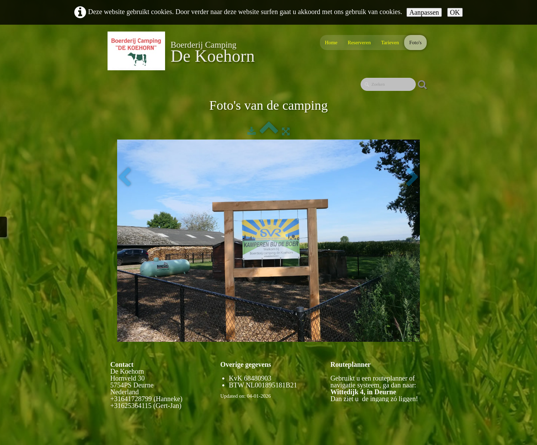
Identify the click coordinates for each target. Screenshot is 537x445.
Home (331, 42)
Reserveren (359, 42)
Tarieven (390, 42)
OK (455, 12)
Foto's (415, 42)
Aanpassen (424, 12)
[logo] (184, 51)
